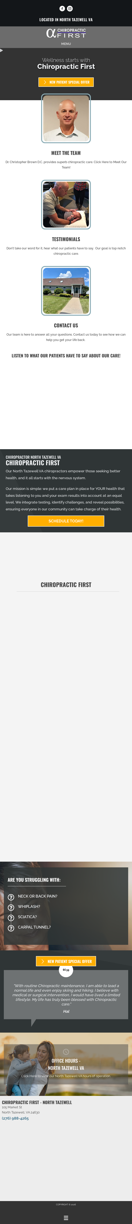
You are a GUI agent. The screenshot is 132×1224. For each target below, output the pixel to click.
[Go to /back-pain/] (66, 897)
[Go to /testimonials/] (66, 219)
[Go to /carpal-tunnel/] (66, 928)
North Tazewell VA (76, 19)
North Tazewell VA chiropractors (40, 471)
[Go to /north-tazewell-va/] (66, 1064)
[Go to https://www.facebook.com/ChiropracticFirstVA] (62, 9)
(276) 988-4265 (15, 1118)
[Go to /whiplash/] (66, 907)
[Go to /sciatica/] (66, 918)
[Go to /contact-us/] (66, 305)
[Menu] (66, 1218)
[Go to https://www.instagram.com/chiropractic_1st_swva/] (70, 9)
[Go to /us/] (66, 133)
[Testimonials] (66, 994)
